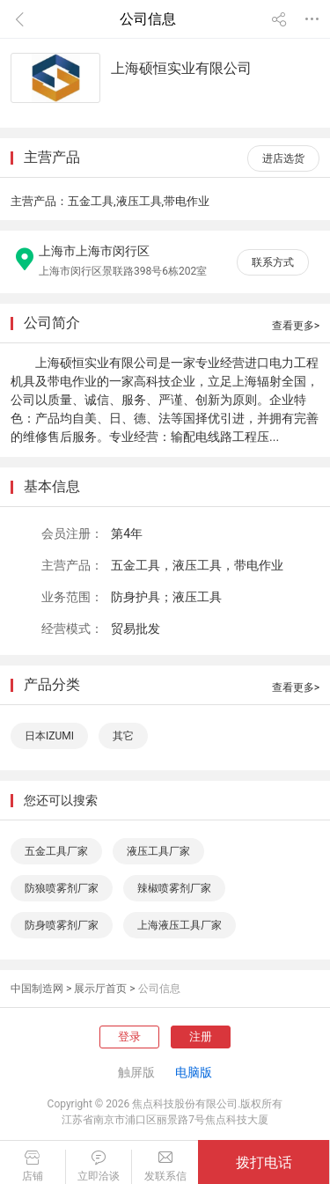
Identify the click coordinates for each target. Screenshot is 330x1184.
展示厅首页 (100, 988)
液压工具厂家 (158, 851)
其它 (123, 736)
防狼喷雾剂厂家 (62, 888)
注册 (200, 1036)
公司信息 (159, 988)
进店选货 (283, 158)
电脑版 (193, 1072)
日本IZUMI (49, 736)
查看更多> (295, 326)
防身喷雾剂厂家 (62, 925)
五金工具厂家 (56, 851)
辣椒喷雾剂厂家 (174, 888)
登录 (129, 1036)
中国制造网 (37, 988)
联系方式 (273, 262)
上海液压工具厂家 (179, 925)
